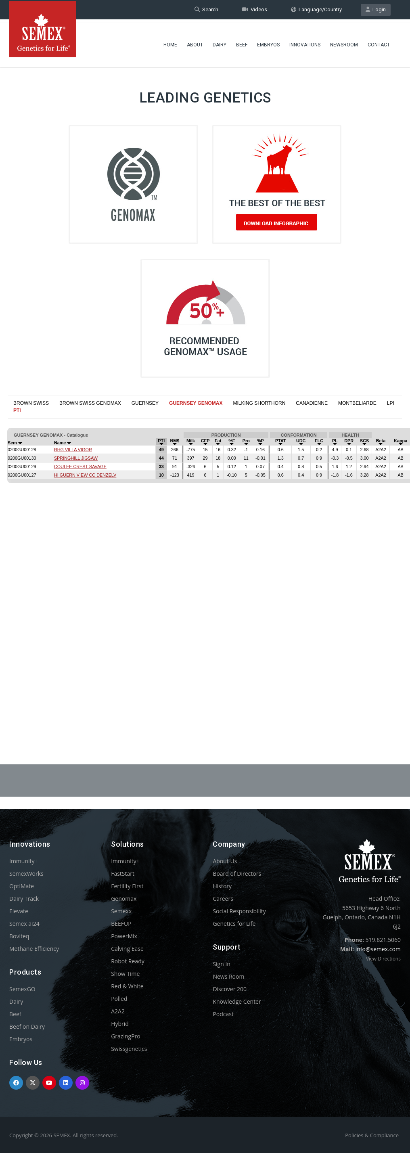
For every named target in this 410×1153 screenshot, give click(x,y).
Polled (119, 998)
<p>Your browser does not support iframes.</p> (205, 568)
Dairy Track (24, 898)
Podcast (223, 1014)
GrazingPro (125, 1036)
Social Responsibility (239, 911)
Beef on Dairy (27, 1026)
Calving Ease (127, 948)
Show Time (125, 973)
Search (206, 9)
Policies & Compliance (372, 1135)
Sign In (221, 964)
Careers (223, 898)
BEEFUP (121, 923)
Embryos (268, 42)
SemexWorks (26, 873)
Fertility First (127, 886)
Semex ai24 (24, 923)
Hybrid (120, 1023)
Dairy (219, 42)
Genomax (123, 898)
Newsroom (344, 42)
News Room (228, 976)
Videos (254, 9)
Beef (241, 42)
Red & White (127, 986)
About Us (225, 861)
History (222, 886)
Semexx (121, 911)
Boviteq (19, 936)
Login (376, 9)
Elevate (18, 911)
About (195, 42)
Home (170, 42)
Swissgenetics (129, 1049)
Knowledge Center (237, 1001)
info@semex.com (378, 949)
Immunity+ (23, 861)
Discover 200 (230, 989)
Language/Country (316, 9)
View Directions (383, 958)
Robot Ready (127, 961)
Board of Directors (237, 873)
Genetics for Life (234, 923)
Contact (379, 42)
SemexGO (22, 989)
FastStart (122, 873)
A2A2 (118, 1011)
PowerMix (124, 936)
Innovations (304, 42)
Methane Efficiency (34, 948)
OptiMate (21, 886)
